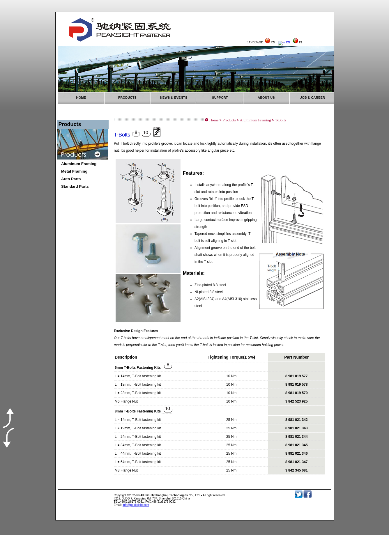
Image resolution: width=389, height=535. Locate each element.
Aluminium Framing (255, 120)
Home (214, 120)
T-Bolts (280, 120)
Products (229, 120)
